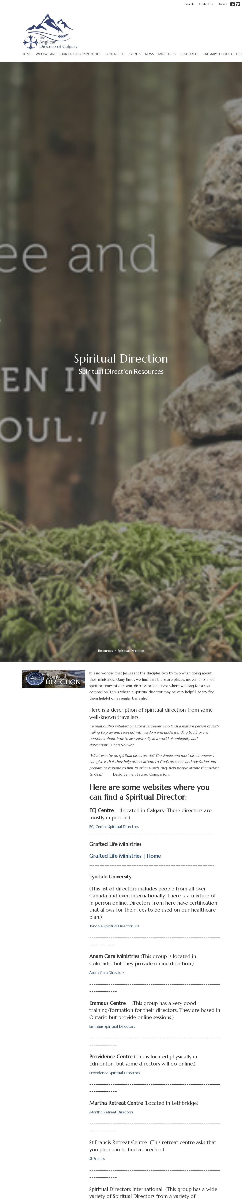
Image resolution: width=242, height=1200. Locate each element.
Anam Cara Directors (106, 972)
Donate (222, 4)
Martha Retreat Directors (111, 1112)
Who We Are (46, 54)
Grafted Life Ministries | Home (125, 856)
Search (189, 4)
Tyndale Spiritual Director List (114, 926)
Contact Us (206, 4)
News (149, 54)
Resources (189, 54)
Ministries (167, 54)
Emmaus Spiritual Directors (112, 1026)
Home (26, 54)
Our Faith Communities (80, 54)
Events (135, 54)
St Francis (97, 1158)
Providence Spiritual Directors (114, 1072)
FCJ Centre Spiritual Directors (114, 826)
